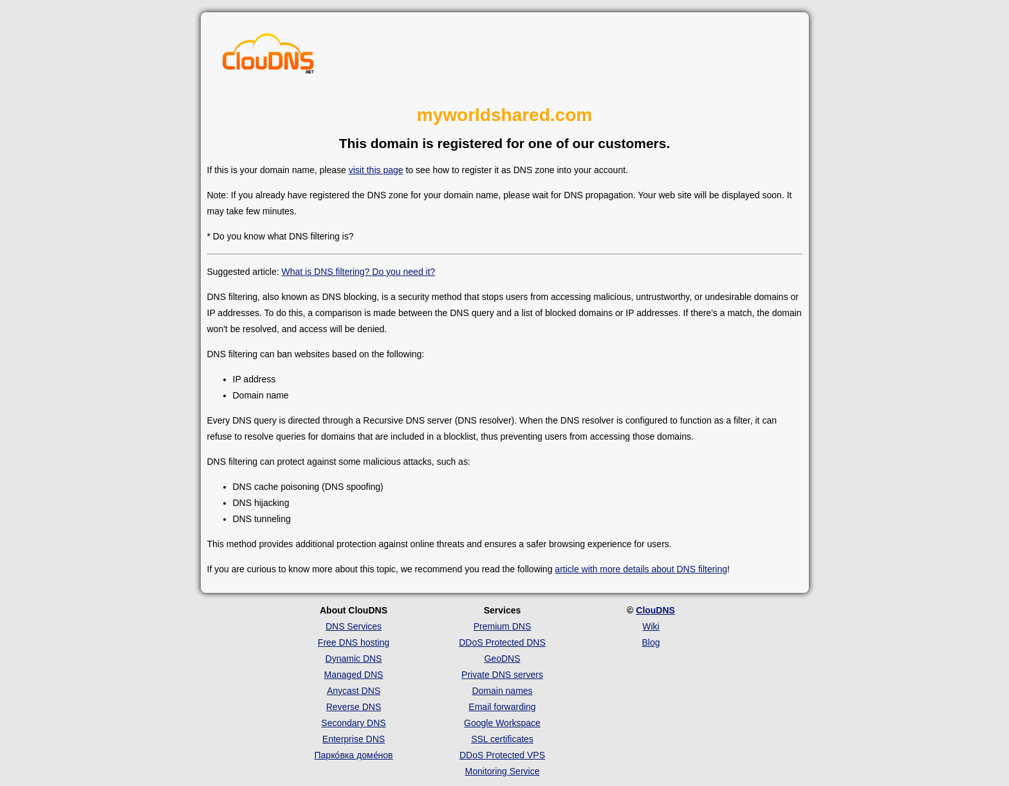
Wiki (650, 626)
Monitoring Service (502, 771)
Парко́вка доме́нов (354, 755)
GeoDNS (502, 658)
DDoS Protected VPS (502, 755)
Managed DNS (354, 674)
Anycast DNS (353, 691)
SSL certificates (502, 739)
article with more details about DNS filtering (641, 569)
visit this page (376, 170)
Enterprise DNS (353, 739)
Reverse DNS (354, 707)
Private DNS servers (502, 674)
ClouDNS (655, 610)
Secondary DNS (353, 723)
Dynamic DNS (354, 658)
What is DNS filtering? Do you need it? (358, 272)
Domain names (502, 691)
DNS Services (354, 626)
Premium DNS (502, 626)
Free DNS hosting (353, 642)
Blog (651, 642)
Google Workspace (502, 723)
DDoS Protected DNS (502, 642)
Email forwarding (501, 707)
